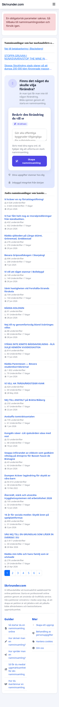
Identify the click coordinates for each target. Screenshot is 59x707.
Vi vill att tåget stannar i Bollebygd (24, 271)
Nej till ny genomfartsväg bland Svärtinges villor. (28, 326)
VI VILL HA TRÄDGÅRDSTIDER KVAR (24, 383)
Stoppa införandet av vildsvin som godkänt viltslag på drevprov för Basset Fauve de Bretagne (29, 455)
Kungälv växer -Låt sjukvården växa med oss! (27, 435)
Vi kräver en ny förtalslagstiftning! (24, 199)
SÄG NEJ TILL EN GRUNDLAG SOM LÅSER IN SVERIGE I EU (28, 536)
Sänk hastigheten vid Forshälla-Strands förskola (26, 290)
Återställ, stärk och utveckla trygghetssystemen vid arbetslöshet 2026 (28, 497)
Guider (9, 619)
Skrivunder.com (13, 4)
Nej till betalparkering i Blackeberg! (23, 48)
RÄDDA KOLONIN (14, 308)
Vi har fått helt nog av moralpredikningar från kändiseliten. (28, 217)
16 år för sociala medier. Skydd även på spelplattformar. (26, 516)
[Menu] (54, 4)
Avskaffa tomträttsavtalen (19, 416)
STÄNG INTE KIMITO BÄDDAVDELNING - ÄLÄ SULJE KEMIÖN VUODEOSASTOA (29, 346)
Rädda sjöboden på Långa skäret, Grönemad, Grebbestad (23, 237)
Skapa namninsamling (28, 161)
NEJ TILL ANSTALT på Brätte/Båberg (24, 399)
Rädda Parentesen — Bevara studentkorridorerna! (20, 365)
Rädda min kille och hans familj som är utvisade (26, 555)
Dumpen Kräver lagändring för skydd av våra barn (27, 477)
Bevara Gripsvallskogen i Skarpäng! (24, 255)
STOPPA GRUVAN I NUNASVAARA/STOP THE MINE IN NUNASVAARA (24, 58)
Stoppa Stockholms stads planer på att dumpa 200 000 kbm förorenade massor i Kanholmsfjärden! (27, 68)
